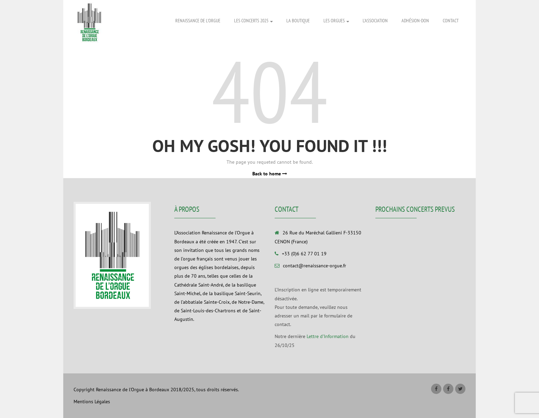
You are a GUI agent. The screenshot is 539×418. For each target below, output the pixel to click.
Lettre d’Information (328, 336)
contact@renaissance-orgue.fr (314, 266)
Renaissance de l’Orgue (197, 21)
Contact (451, 21)
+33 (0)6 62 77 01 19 (304, 254)
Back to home (269, 174)
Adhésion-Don (415, 21)
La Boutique (298, 21)
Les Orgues (336, 21)
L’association (375, 21)
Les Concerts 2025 (253, 21)
